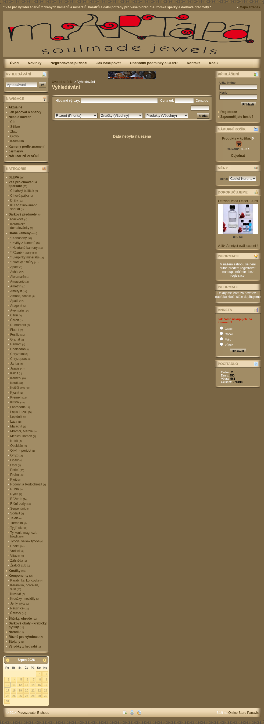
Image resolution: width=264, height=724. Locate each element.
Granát (17, 339)
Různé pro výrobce (26, 637)
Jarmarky (16, 151)
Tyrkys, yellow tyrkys (26, 541)
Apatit (16, 267)
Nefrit (16, 441)
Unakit (17, 546)
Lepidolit (18, 417)
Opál (15, 465)
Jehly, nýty (19, 603)
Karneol (18, 378)
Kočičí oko (20, 388)
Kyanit (16, 392)
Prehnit (17, 475)
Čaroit (16, 320)
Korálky (17, 571)
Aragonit (18, 306)
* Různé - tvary (23, 252)
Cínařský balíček (24, 191)
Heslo (223, 92)
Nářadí (16, 632)
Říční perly (20, 504)
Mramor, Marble (23, 431)
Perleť (17, 470)
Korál (16, 383)
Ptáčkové (18, 219)
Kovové (17, 594)
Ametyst (18, 291)
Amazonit (19, 281)
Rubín (16, 489)
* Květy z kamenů (25, 243)
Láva (16, 421)
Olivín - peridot (22, 450)
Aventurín (19, 310)
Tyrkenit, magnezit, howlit (23, 534)
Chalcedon (19, 349)
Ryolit (16, 494)
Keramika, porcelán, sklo (24, 587)
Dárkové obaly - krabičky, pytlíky (28, 625)
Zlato (13, 131)
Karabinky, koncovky (26, 580)
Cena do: (202, 101)
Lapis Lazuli (21, 412)
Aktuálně (15, 107)
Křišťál (17, 402)
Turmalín (18, 523)
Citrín (16, 315)
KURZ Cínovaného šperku (23, 207)
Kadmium (17, 141)
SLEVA (16, 177)
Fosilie (17, 335)
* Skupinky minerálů (27, 257)
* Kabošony (21, 238)
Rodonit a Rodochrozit (28, 484)
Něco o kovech (20, 117)
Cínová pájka (21, 196)
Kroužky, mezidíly (24, 599)
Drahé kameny (23, 233)
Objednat (238, 156)
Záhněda (18, 560)
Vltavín (17, 556)
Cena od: (167, 101)
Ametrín (17, 286)
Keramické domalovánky (21, 226)
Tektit (16, 518)
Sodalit (17, 513)
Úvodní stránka (63, 82)
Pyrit (15, 479)
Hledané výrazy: (67, 101)
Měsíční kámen (23, 436)
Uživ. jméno (227, 82)
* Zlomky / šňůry (24, 262)
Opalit (16, 460)
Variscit (17, 551)
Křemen (18, 397)
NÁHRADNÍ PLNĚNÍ (23, 156)
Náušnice (19, 608)
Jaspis (17, 368)
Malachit (18, 426)
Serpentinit (19, 508)
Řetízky (18, 613)
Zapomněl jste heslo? (237, 117)
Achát (17, 272)
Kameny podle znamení (26, 146)
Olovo (14, 136)
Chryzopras (20, 359)
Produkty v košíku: (238, 138)
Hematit (17, 344)
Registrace (228, 112)
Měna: (224, 178)
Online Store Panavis (243, 713)
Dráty (16, 200)
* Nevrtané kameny (26, 248)
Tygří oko (18, 528)
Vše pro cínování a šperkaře (23, 184)
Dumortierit (20, 325)
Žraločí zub (20, 565)
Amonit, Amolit (22, 296)
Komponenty (21, 575)
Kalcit (16, 373)
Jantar (16, 363)
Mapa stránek (250, 7)
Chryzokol (19, 354)
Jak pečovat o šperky (25, 112)
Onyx (16, 455)
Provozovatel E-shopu (33, 713)
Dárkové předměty (25, 214)
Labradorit (20, 407)
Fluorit (16, 330)
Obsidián (18, 446)
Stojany (16, 641)
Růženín (18, 499)
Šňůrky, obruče (23, 618)
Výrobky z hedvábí (25, 646)
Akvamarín (19, 277)
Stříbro (15, 127)
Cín (12, 122)
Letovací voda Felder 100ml (238, 201)
